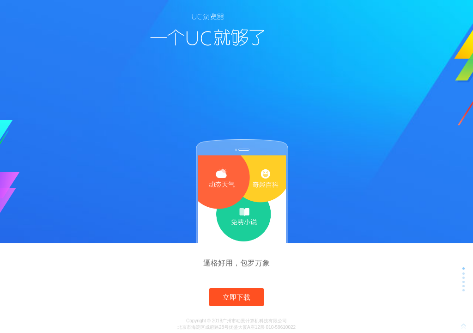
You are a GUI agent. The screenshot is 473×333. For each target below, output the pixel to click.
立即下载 (236, 297)
